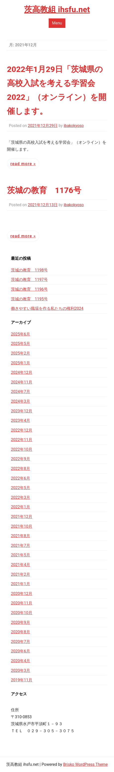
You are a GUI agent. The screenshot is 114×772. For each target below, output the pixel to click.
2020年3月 (20, 670)
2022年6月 (20, 478)
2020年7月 (20, 641)
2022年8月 (20, 468)
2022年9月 (20, 458)
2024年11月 (21, 382)
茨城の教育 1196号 (29, 289)
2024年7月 (20, 391)
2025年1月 (20, 363)
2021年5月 (20, 555)
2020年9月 (20, 622)
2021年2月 (20, 574)
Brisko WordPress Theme (85, 764)
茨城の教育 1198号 (29, 270)
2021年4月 (20, 564)
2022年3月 (20, 497)
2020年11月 (21, 603)
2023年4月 (20, 420)
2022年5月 (20, 487)
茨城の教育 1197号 (29, 279)
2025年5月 (20, 343)
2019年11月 (21, 680)
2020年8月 (20, 632)
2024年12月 (21, 372)
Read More (22, 163)
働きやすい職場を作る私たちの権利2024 (47, 308)
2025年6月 (20, 334)
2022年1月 (20, 507)
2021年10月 (21, 526)
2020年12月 (21, 593)
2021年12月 (21, 516)
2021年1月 (20, 583)
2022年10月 (21, 449)
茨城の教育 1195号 (29, 299)
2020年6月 (20, 651)
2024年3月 (20, 401)
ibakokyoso (74, 125)
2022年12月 (21, 430)
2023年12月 (21, 411)
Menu (57, 23)
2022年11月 (21, 439)
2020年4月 (20, 660)
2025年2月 (20, 353)
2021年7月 (20, 545)
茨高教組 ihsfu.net (57, 9)
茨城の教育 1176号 (44, 190)
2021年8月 (20, 535)
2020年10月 (21, 612)
